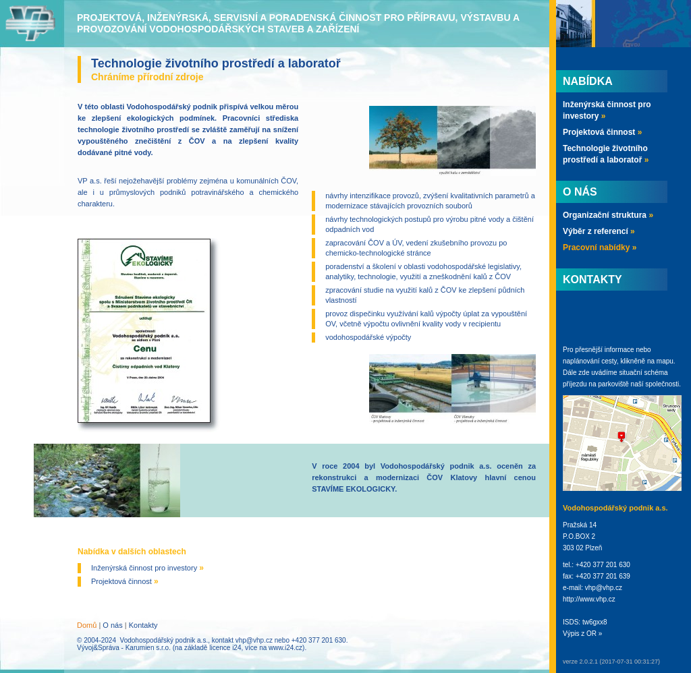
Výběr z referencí (599, 231)
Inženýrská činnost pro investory (147, 568)
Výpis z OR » (582, 633)
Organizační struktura (608, 215)
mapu (665, 361)
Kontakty (143, 625)
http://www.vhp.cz (589, 599)
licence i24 (225, 647)
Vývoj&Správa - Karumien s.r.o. (124, 647)
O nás (112, 625)
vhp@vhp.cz (254, 640)
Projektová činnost (125, 581)
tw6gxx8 (594, 622)
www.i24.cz (285, 647)
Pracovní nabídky (599, 247)
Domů (86, 625)
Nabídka (588, 81)
